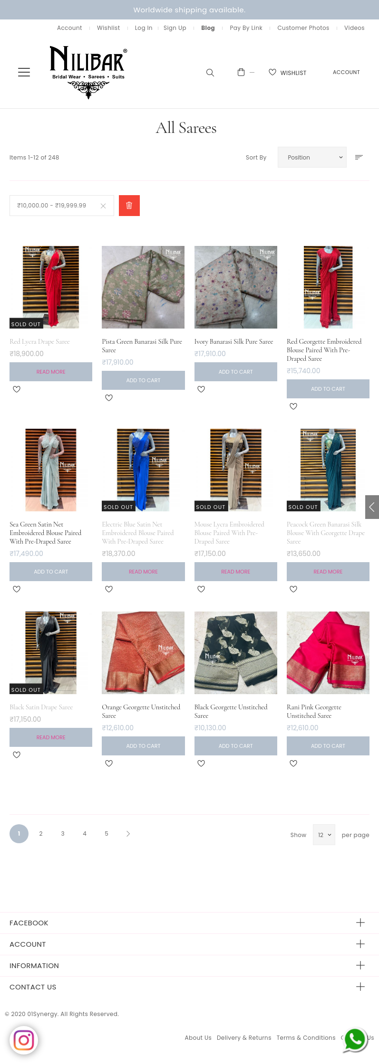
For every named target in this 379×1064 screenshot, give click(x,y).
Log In (144, 28)
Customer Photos (303, 28)
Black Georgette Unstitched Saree (231, 711)
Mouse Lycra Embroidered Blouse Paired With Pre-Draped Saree (229, 533)
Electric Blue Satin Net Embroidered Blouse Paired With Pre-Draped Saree (138, 533)
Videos (354, 28)
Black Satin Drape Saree (41, 707)
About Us (198, 1038)
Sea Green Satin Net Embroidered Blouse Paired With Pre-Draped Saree (45, 533)
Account (69, 28)
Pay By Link (246, 28)
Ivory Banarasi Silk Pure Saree (233, 341)
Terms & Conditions (306, 1038)
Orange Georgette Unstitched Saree (141, 711)
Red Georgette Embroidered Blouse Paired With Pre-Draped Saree (324, 350)
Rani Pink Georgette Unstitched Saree (314, 711)
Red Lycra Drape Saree (40, 341)
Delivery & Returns (244, 1038)
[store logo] (88, 72)
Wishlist (108, 28)
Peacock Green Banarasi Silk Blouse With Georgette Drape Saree (326, 533)
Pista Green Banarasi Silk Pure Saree (142, 345)
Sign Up (175, 28)
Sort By (256, 157)
